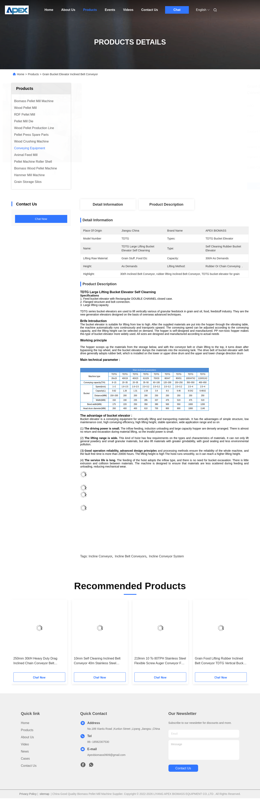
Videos (128, 9)
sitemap (44, 793)
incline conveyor (100, 556)
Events (110, 9)
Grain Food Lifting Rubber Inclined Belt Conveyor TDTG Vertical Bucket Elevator (220, 661)
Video (25, 744)
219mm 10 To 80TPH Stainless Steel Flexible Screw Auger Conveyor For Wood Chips (160, 661)
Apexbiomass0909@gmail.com (106, 754)
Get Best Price (186, 186)
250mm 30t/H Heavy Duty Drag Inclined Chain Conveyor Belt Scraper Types (35, 661)
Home (48, 9)
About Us (68, 9)
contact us (183, 768)
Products (90, 9)
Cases (25, 758)
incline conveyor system (166, 556)
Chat (177, 9)
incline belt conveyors (130, 556)
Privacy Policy (28, 793)
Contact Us (149, 9)
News (25, 751)
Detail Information (108, 204)
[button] (23, 637)
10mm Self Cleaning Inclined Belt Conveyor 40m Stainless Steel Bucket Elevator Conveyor (97, 661)
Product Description (166, 204)
